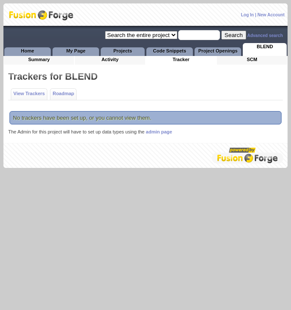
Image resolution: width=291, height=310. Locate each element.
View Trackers (29, 93)
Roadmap (63, 93)
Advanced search (265, 35)
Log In (247, 14)
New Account (271, 14)
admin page (159, 131)
